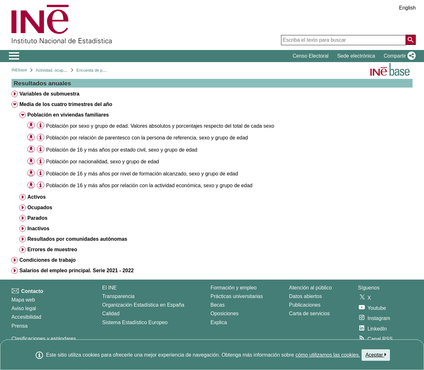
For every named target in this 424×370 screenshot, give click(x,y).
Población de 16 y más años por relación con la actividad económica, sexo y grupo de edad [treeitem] (149, 185)
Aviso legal (23, 308)
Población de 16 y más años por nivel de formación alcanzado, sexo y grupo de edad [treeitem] (142, 173)
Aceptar (375, 355)
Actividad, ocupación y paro (61, 70)
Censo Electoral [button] (311, 56)
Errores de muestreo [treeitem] (52, 249)
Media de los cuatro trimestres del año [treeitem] (65, 104)
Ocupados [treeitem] (39, 207)
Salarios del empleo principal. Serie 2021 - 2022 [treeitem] (76, 270)
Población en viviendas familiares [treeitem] (68, 114)
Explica (218, 322)
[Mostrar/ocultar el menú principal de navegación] (14, 56)
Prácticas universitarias (236, 296)
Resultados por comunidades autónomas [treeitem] (77, 239)
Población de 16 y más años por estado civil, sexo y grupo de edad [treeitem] (121, 150)
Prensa (19, 326)
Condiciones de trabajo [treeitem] (47, 260)
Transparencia (118, 296)
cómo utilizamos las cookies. (327, 355)
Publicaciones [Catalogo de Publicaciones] (305, 305)
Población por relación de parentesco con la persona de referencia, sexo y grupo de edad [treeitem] (147, 137)
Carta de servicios (309, 313)
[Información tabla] (41, 126)
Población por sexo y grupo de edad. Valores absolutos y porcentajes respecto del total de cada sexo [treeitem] (160, 126)
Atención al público (310, 287)
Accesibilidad (26, 317)
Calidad (110, 313)
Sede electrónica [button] (356, 56)
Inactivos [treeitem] (38, 228)
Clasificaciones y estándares (43, 338)
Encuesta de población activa (102, 70)
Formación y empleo (233, 287)
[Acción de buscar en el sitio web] (411, 40)
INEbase (19, 70)
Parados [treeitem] (37, 218)
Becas (217, 305)
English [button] (407, 8)
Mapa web (23, 299)
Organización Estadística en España (143, 305)
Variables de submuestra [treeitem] (49, 93)
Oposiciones (224, 313)
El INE (109, 287)
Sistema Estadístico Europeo (134, 322)
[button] (398, 56)
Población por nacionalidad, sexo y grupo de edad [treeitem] (102, 161)
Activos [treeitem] (36, 197)
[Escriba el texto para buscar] (343, 40)
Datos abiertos (305, 296)
